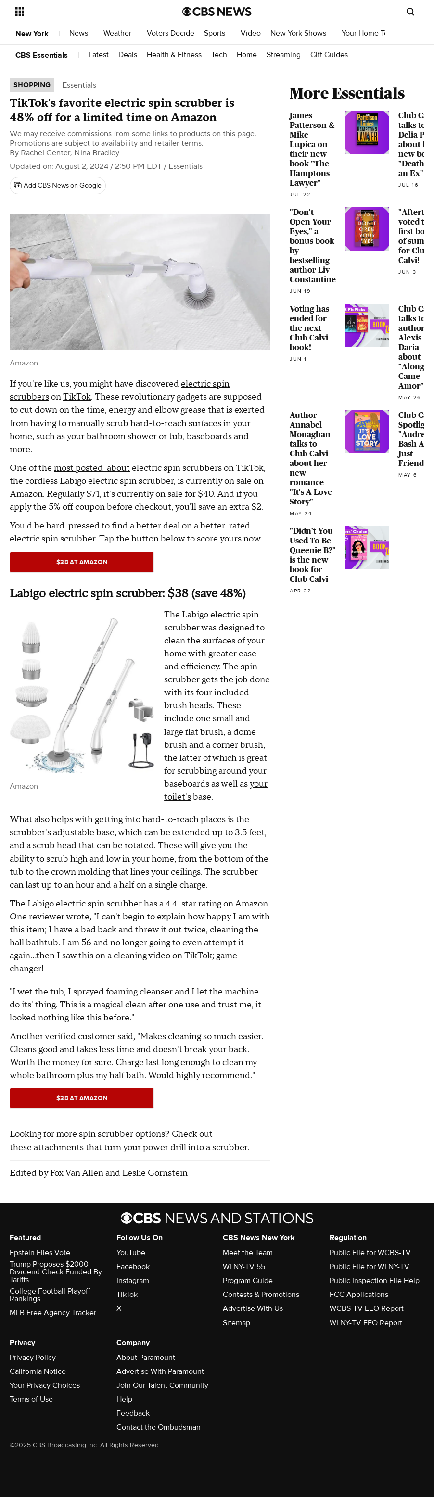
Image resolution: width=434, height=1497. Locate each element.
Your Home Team (370, 33)
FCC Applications (359, 1294)
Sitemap (236, 1323)
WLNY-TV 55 (244, 1267)
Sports (217, 33)
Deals (127, 55)
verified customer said (89, 1036)
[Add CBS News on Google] (58, 185)
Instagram (132, 1280)
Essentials (79, 85)
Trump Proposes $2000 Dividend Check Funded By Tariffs (56, 1271)
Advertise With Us (253, 1308)
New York (32, 33)
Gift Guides (329, 55)
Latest (99, 55)
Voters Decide (170, 33)
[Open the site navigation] (82, 11)
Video (251, 33)
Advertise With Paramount (160, 1371)
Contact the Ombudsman (158, 1427)
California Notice (38, 1371)
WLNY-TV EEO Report (366, 1323)
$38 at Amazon (81, 562)
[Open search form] (410, 11)
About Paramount (145, 1357)
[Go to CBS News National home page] (217, 11)
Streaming (284, 55)
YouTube (130, 1253)
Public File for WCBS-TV (370, 1253)
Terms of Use (31, 1399)
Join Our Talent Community (162, 1385)
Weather (120, 33)
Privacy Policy (33, 1357)
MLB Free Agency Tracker (53, 1313)
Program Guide (248, 1280)
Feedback (133, 1413)
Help (124, 1399)
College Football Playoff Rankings (50, 1295)
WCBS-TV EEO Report (367, 1308)
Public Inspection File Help (375, 1280)
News (81, 33)
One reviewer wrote (49, 916)
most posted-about (92, 468)
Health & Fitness (174, 55)
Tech (219, 55)
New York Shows (301, 33)
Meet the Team (248, 1253)
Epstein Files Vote (40, 1253)
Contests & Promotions (261, 1294)
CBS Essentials (41, 55)
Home (247, 55)
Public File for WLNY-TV (369, 1267)
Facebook (133, 1267)
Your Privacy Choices (45, 1385)
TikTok (77, 397)
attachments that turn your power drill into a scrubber (140, 1147)
